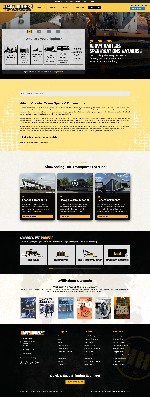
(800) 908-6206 (137, 8)
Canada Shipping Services (93, 336)
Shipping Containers (119, 364)
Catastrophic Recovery (92, 339)
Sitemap (117, 391)
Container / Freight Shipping (24, 55)
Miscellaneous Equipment (121, 355)
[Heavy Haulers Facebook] (21, 362)
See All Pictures (112, 216)
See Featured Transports (37, 216)
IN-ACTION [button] (41, 7)
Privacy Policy (109, 391)
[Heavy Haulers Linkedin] (37, 362)
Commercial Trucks (119, 342)
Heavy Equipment (10, 55)
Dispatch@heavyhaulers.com (32, 350)
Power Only (88, 364)
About (59, 339)
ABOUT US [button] (67, 7)
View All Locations (28, 346)
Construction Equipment (120, 345)
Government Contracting (92, 348)
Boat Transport (50, 55)
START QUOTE (94, 7)
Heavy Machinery (118, 348)
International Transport (91, 355)
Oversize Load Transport (92, 361)
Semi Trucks (117, 361)
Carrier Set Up (125, 391)
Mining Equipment (118, 351)
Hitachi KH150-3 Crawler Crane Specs (34, 142)
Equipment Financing (29, 358)
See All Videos (75, 216)
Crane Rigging (89, 342)
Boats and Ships (118, 339)
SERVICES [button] (54, 7)
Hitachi (29, 93)
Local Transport (89, 358)
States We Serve (63, 345)
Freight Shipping (90, 345)
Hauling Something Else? (76, 55)
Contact (60, 342)
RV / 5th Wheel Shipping (63, 55)
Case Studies (62, 358)
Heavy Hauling (89, 351)
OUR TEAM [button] (80, 7)
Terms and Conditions (97, 391)
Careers (60, 361)
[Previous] (23, 255)
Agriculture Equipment (120, 336)
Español (60, 364)
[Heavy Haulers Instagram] (26, 362)
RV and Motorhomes (119, 358)
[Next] (127, 255)
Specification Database (65, 351)
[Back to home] (18, 7)
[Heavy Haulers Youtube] (31, 362)
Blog (59, 355)
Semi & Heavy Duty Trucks (37, 55)
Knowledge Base (63, 348)
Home (23, 93)
